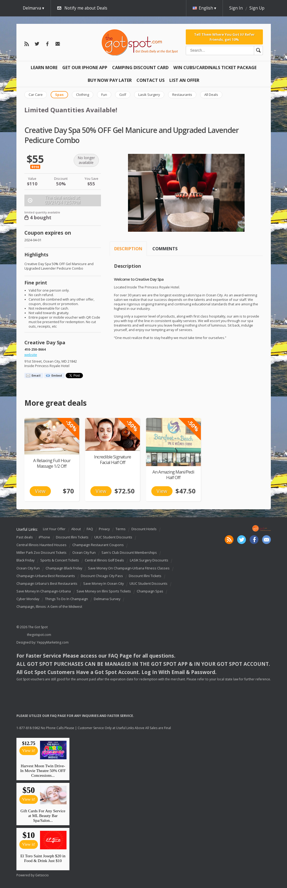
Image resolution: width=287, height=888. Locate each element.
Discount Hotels (144, 529)
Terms (121, 529)
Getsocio (42, 875)
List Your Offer (54, 529)
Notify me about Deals (85, 8)
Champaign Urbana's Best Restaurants (46, 583)
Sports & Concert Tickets (59, 560)
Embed (56, 375)
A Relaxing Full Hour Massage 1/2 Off (51, 463)
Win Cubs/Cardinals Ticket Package (215, 67)
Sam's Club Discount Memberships (129, 552)
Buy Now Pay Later (110, 80)
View (40, 491)
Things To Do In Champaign (66, 599)
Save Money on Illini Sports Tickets (104, 591)
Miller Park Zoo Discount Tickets (41, 552)
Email (36, 375)
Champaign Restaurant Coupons (98, 545)
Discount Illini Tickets (72, 537)
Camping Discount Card (140, 67)
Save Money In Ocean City (103, 583)
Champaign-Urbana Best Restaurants (45, 576)
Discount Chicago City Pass (102, 576)
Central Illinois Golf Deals (104, 560)
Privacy (104, 529)
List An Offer (184, 80)
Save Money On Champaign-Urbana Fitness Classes (129, 568)
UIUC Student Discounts (113, 537)
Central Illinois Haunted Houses (41, 545)
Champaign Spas (150, 591)
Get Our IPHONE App (84, 67)
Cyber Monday (27, 599)
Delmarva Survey (107, 599)
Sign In (236, 8)
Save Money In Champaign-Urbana (43, 591)
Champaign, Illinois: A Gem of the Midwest (49, 606)
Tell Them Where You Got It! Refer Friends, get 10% (224, 37)
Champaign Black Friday (64, 568)
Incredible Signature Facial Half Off (112, 459)
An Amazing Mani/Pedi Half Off (173, 474)
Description (128, 249)
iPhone (44, 537)
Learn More (44, 67)
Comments (165, 249)
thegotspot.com (39, 634)
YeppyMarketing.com (53, 642)
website (30, 354)
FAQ (90, 529)
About (76, 529)
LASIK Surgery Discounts (149, 560)
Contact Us (150, 80)
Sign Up (256, 8)
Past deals (24, 537)
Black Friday (25, 560)
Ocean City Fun (84, 552)
